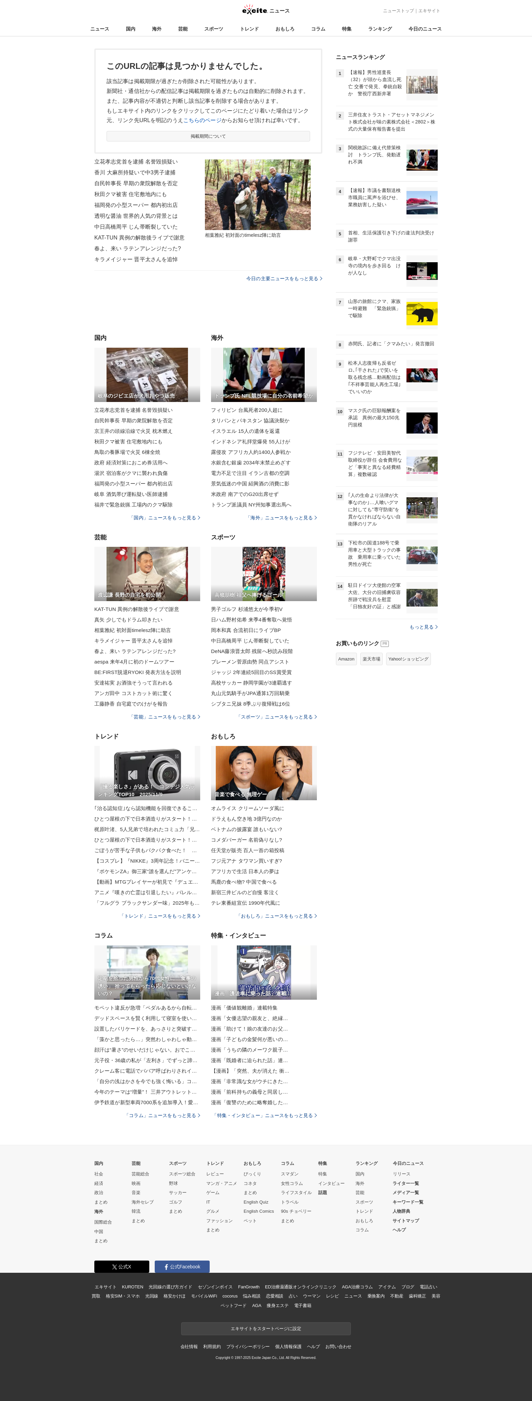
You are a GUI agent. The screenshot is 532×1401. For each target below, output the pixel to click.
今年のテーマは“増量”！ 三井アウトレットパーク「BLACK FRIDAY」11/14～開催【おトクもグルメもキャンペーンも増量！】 (147, 1092)
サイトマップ (406, 1220)
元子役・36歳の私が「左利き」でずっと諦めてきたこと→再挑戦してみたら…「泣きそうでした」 (147, 1060)
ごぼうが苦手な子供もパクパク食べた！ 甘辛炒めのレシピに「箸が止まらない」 (147, 850)
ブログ (408, 1286)
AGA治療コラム (357, 1286)
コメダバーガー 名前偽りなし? (246, 840)
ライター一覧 (406, 1183)
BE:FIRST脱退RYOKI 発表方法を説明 (137, 672)
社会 (98, 1173)
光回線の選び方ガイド (170, 1286)
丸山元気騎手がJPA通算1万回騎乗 (250, 693)
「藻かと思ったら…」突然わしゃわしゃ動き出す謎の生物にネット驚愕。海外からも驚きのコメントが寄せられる (147, 1039)
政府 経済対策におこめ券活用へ (131, 462)
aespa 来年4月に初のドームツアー (134, 662)
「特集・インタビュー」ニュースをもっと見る (264, 1115)
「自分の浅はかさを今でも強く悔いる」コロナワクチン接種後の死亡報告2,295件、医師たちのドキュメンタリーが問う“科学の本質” (147, 1081)
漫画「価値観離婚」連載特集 (244, 1008)
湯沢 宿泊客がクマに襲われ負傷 (131, 473)
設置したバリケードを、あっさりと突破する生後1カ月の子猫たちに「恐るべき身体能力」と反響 (147, 1029)
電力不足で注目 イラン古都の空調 (250, 473)
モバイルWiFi (204, 1296)
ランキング (380, 29)
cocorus (230, 1296)
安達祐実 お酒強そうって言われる (133, 683)
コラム (318, 29)
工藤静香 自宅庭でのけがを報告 (131, 704)
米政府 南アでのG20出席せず (245, 494)
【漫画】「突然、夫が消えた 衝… (250, 1071)
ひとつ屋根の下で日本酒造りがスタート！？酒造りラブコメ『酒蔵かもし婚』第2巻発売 (147, 819)
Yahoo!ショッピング (408, 658)
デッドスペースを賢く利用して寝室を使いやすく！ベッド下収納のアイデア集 (147, 1018)
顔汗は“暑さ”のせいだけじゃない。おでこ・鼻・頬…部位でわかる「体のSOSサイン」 (147, 1050)
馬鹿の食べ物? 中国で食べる (244, 882)
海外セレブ (143, 1202)
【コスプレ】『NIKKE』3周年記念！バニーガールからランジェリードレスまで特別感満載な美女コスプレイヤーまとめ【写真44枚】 (147, 861)
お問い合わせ (338, 1346)
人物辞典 (401, 1211)
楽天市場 (371, 658)
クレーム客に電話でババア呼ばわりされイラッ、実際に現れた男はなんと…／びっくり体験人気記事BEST (147, 1071)
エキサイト (429, 10)
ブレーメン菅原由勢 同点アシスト (250, 662)
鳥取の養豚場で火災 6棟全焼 (127, 452)
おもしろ (285, 29)
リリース (402, 1173)
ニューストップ (398, 10)
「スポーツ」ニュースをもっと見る (276, 716)
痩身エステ (277, 1305)
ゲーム (213, 1192)
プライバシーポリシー (248, 1346)
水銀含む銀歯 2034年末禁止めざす (251, 462)
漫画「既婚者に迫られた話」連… (249, 1060)
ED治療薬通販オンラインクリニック (301, 1286)
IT (208, 1202)
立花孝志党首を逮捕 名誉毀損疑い (136, 162)
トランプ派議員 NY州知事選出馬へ (251, 504)
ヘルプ (399, 1229)
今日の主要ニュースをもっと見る (284, 278)
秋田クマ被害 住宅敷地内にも (130, 194)
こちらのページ (202, 120)
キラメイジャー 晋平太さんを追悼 (136, 259)
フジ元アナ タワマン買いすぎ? (246, 861)
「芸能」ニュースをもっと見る (164, 716)
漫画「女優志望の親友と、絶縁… (249, 1018)
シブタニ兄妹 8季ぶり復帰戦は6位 (250, 704)
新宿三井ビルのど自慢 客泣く (245, 892)
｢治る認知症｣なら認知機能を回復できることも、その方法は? (147, 808)
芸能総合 (140, 1173)
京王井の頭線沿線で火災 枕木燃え (133, 431)
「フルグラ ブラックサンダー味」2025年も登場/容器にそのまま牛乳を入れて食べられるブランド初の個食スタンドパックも (147, 903)
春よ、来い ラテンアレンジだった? (137, 248)
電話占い (428, 1286)
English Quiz (256, 1202)
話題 (322, 1192)
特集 (347, 29)
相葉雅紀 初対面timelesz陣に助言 (132, 630)
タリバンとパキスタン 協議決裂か (250, 420)
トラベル (290, 1202)
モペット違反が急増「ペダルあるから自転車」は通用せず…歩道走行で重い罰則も (147, 1008)
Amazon (346, 658)
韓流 (136, 1211)
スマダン (290, 1173)
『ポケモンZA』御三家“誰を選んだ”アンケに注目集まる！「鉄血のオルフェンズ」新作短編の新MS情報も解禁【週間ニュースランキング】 (147, 871)
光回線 (151, 1296)
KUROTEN (133, 1286)
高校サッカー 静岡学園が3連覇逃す (251, 683)
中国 (98, 1231)
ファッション (219, 1220)
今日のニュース (425, 29)
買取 (96, 1296)
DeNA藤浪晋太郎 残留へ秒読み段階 (252, 651)
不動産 (396, 1296)
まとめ (101, 1202)
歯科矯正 (417, 1296)
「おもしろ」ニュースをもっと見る (276, 916)
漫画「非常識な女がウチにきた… (249, 1081)
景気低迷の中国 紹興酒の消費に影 (250, 483)
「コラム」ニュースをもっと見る (162, 1115)
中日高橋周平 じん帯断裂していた (136, 227)
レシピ (332, 1296)
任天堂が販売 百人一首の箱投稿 (247, 850)
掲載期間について (208, 136)
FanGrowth (249, 1286)
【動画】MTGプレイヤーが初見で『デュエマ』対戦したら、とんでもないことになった (147, 882)
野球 (173, 1183)
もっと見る (424, 627)
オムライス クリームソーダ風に (247, 808)
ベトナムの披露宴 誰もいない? (246, 829)
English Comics (259, 1211)
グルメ (213, 1211)
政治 (98, 1192)
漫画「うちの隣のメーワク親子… (249, 1050)
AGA (256, 1305)
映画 (136, 1183)
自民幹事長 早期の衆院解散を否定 (136, 183)
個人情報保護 (288, 1346)
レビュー (215, 1173)
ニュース (99, 29)
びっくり (252, 1173)
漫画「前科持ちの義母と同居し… (249, 1092)
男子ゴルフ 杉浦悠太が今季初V (247, 609)
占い (293, 1296)
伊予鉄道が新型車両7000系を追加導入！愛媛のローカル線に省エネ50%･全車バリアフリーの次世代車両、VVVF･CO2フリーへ (147, 1102)
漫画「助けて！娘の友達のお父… (249, 1029)
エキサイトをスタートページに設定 (266, 1328)
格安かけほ (174, 1296)
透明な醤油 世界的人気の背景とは (136, 216)
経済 (98, 1183)
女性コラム (292, 1183)
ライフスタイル (296, 1192)
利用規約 (212, 1346)
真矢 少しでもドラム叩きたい (128, 619)
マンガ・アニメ (221, 1183)
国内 (130, 29)
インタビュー (331, 1183)
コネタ (250, 1183)
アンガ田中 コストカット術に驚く (133, 693)
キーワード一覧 (408, 1202)
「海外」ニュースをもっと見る (281, 517)
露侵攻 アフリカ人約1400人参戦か (251, 452)
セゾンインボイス (215, 1286)
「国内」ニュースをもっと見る (164, 517)
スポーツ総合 (182, 1173)
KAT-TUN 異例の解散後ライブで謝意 (139, 238)
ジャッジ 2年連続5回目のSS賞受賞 (251, 672)
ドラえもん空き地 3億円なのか (246, 819)
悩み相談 (251, 1296)
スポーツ (213, 29)
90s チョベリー (296, 1211)
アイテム (387, 1286)
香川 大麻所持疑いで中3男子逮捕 (134, 172)
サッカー (178, 1192)
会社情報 (189, 1346)
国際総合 (103, 1222)
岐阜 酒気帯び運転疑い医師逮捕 (131, 494)
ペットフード (234, 1305)
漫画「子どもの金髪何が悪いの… (249, 1039)
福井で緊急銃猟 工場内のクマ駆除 (133, 504)
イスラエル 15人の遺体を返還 (245, 431)
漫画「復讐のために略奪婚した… (249, 1102)
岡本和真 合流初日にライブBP (246, 630)
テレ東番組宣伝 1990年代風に (245, 903)
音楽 (136, 1192)
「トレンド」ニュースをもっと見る (159, 916)
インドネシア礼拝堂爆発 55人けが (250, 441)
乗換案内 (376, 1296)
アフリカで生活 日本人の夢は (245, 871)
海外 (157, 29)
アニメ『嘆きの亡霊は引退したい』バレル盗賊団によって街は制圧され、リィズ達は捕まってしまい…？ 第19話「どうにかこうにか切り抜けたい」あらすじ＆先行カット (147, 892)
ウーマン (311, 1296)
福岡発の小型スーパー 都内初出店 (136, 205)
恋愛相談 (274, 1296)
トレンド (249, 29)
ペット (250, 1220)
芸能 (183, 29)
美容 (436, 1296)
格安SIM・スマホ (123, 1296)
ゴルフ (175, 1202)
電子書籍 (302, 1305)
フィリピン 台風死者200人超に (247, 410)
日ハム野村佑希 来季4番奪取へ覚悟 (251, 619)
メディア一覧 (406, 1192)
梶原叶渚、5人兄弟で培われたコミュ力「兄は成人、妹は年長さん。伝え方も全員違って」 (147, 829)
